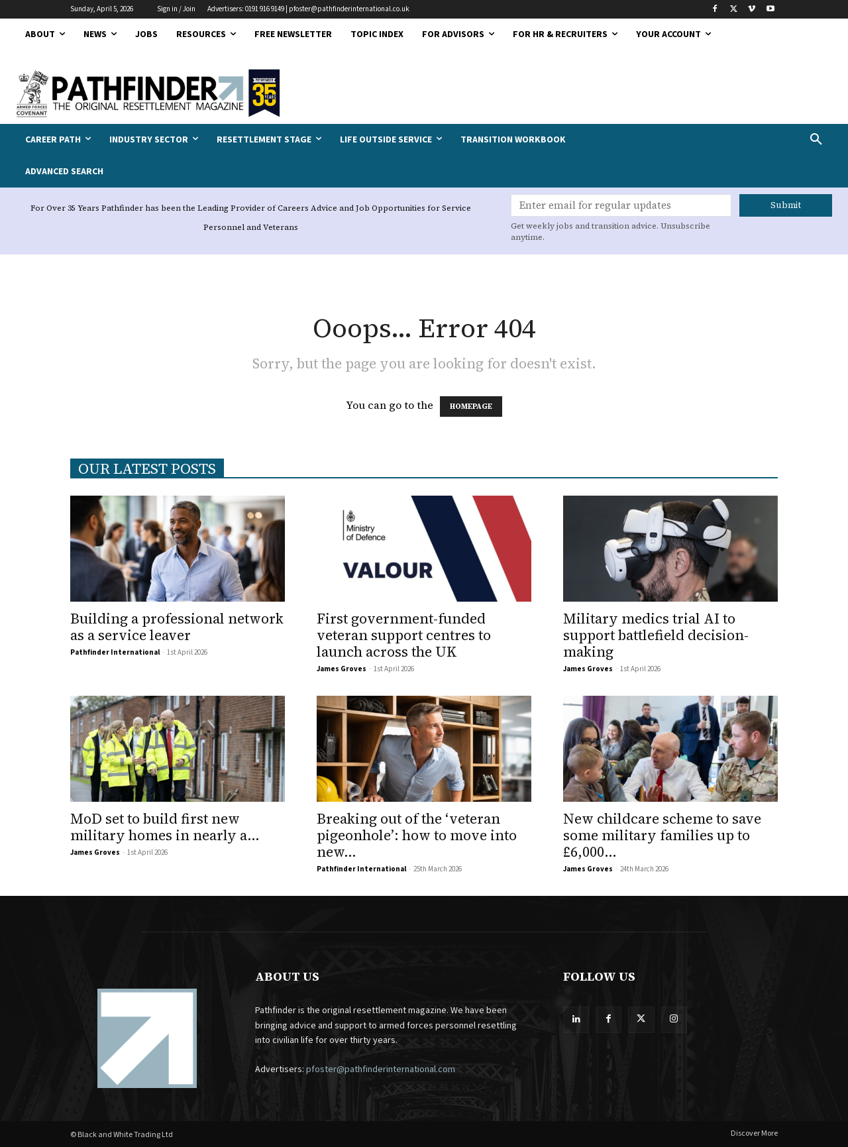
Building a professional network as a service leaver (177, 627)
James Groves (341, 669)
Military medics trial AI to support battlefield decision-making (656, 635)
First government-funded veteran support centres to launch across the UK (404, 635)
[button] (742, 140)
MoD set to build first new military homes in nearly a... (165, 827)
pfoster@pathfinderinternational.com (380, 1069)
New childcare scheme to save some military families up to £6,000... (662, 835)
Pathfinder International (115, 652)
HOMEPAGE (471, 406)
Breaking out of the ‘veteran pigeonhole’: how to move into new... (417, 835)
